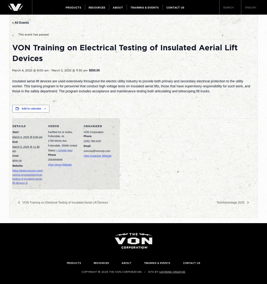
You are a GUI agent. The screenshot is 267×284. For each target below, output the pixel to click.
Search (230, 7)
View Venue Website (60, 164)
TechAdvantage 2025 (231, 202)
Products (73, 7)
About (118, 7)
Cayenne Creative (172, 271)
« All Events (20, 22)
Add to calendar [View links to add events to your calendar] (31, 108)
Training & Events (144, 7)
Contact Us (175, 7)
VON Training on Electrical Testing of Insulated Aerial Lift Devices (65, 202)
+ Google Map (64, 150)
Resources (97, 7)
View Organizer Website (97, 155)
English (251, 7)
